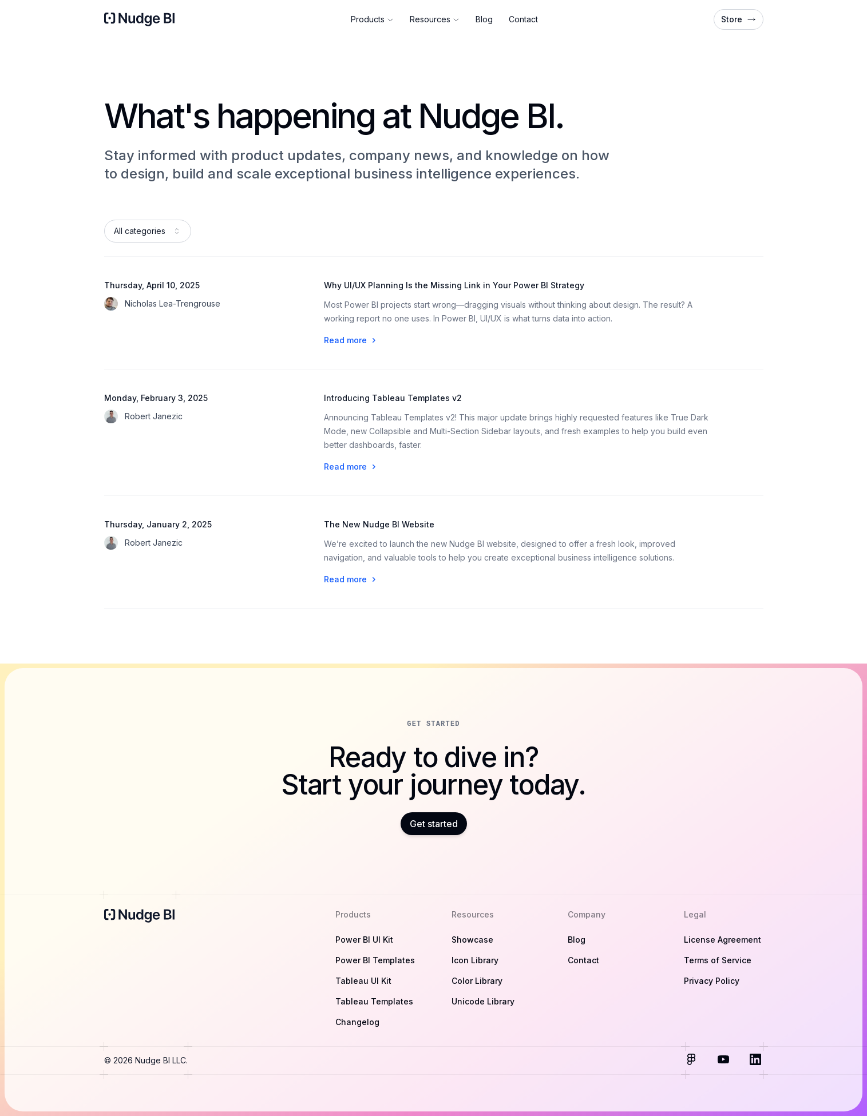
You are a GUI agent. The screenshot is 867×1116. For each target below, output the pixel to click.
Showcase (472, 939)
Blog (484, 19)
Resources (435, 19)
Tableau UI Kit (363, 981)
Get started (434, 823)
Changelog (357, 1022)
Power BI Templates (375, 960)
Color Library (477, 981)
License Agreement (722, 939)
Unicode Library (483, 1001)
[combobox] (147, 231)
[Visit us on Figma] (692, 1060)
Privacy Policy (711, 981)
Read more (351, 340)
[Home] (140, 19)
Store (738, 19)
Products (372, 19)
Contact (523, 19)
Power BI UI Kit (364, 939)
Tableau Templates (374, 1001)
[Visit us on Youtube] (724, 1060)
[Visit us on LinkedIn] (756, 1060)
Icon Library (475, 960)
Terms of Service (717, 960)
